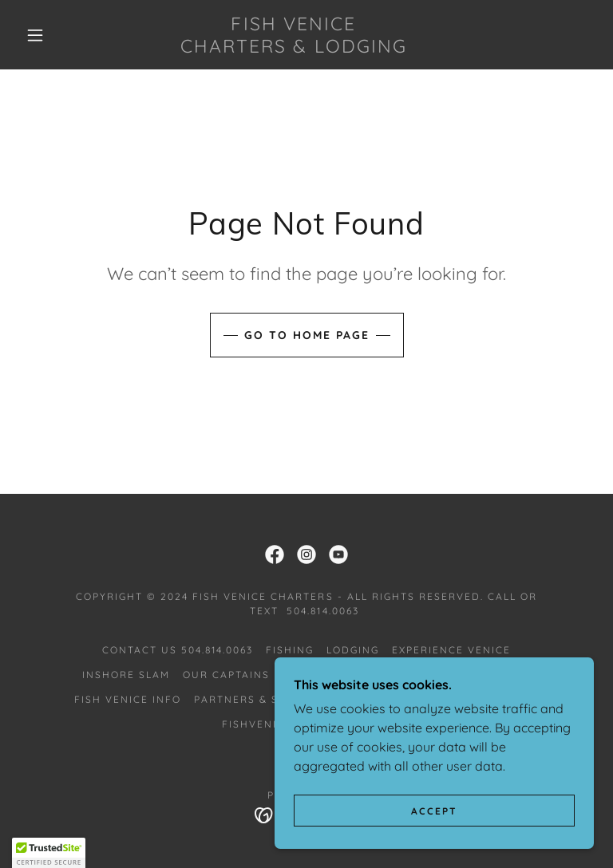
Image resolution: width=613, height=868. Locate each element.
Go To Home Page (307, 335)
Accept (434, 811)
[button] (35, 35)
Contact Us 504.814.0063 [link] (177, 650)
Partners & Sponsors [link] (264, 699)
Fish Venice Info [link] (127, 699)
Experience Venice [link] (451, 650)
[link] (293, 48)
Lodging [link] (352, 650)
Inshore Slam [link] (126, 675)
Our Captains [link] (226, 675)
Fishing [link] (290, 650)
